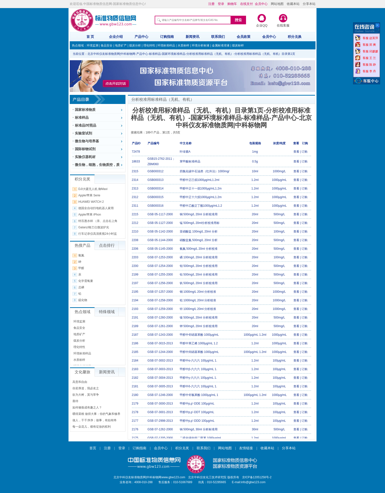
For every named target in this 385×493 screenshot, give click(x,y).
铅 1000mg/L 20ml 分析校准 (198, 300)
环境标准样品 (166, 45)
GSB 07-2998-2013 (160, 420)
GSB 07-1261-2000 (160, 326)
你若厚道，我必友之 (85, 388)
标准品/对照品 (85, 125)
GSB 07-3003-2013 (160, 369)
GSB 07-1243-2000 (160, 334)
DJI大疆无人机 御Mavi (93, 189)
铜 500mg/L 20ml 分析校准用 (199, 214)
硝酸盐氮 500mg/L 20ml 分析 (199, 240)
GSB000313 (156, 180)
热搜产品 (82, 245)
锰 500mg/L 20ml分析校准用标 (200, 223)
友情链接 (246, 448)
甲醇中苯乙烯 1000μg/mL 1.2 (199, 343)
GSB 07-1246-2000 (160, 395)
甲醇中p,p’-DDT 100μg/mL (197, 412)
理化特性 (149, 45)
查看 (296, 151)
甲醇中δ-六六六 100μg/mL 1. (198, 386)
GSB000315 (156, 197)
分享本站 (309, 4)
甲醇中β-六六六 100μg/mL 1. (198, 369)
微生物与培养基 (87, 141)
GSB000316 (156, 205)
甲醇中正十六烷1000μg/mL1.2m (201, 197)
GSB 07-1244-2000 (160, 352)
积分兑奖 (182, 448)
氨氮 (81, 255)
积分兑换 (295, 37)
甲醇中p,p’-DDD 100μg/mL (197, 420)
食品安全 (106, 45)
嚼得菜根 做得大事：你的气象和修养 (96, 414)
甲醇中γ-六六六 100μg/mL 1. (198, 377)
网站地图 (277, 4)
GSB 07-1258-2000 (160, 300)
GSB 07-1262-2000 (160, 429)
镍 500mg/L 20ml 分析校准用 (199, 317)
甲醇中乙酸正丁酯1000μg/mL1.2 (201, 205)
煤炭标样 (238, 45)
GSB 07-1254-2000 (160, 266)
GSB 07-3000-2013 (160, 403)
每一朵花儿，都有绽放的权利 (91, 426)
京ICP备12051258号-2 (257, 477)
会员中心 (269, 37)
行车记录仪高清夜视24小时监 (97, 233)
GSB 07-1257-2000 (160, 291)
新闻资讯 (192, 37)
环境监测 (92, 45)
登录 (121, 448)
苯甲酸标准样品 (190, 161)
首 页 (90, 37)
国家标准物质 (85, 110)
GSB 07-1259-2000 (160, 309)
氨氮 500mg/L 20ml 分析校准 (199, 248)
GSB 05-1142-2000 (160, 231)
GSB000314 (156, 188)
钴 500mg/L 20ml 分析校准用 (199, 274)
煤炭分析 (135, 45)
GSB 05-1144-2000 (160, 240)
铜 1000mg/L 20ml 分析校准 (198, 291)
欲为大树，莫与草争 (85, 394)
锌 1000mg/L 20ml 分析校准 (198, 309)
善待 (75, 401)
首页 (92, 448)
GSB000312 (156, 171)
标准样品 (82, 117)
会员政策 (243, 37)
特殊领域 (107, 312)
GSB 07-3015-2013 (160, 343)
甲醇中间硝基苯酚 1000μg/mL (199, 352)
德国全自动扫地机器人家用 (96, 208)
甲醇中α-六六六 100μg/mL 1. (198, 360)
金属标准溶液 (221, 45)
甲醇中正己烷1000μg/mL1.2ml (200, 180)
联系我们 (218, 37)
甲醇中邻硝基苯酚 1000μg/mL (199, 334)
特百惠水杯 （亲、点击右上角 (97, 221)
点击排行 (107, 245)
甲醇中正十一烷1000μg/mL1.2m (201, 188)
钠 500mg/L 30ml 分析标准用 (199, 429)
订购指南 (167, 37)
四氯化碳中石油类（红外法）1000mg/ (205, 171)
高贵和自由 (79, 382)
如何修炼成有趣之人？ (87, 407)
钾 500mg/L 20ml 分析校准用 (199, 326)
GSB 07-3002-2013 (160, 360)
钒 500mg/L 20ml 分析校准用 (199, 283)
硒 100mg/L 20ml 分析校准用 (199, 257)
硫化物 (82, 300)
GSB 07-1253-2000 (160, 257)
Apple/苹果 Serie (89, 195)
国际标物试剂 (85, 149)
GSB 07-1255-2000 (160, 274)
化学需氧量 (85, 281)
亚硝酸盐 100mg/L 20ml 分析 (199, 231)
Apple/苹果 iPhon (89, 214)
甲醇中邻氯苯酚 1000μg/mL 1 (199, 395)
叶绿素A (185, 151)
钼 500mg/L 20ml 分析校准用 (199, 266)
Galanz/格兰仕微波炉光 (93, 227)
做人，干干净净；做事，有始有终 (94, 420)
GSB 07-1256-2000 (160, 283)
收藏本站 (293, 4)
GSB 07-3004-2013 (160, 377)
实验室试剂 (83, 133)
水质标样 (183, 45)
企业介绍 (116, 37)
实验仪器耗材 (85, 157)
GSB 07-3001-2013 (160, 412)
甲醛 (81, 268)
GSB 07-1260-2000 (160, 317)
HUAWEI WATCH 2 (91, 201)
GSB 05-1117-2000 (160, 214)
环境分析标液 (200, 45)
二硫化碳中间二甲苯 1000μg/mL (201, 438)
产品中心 (141, 37)
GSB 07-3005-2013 (160, 386)
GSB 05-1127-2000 (160, 223)
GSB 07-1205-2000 (160, 438)
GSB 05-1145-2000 (160, 248)
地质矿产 (121, 45)
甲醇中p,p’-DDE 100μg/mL (197, 403)
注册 (107, 448)
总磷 (81, 287)
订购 (304, 151)
